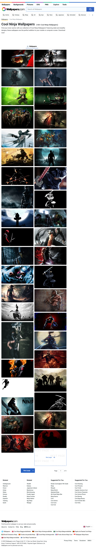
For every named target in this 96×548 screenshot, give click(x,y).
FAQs (17, 527)
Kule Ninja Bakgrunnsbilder (11, 537)
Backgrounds (18, 5)
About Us (4, 527)
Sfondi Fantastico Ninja (10, 534)
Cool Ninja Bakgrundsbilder (63, 531)
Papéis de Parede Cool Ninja (83, 531)
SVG (38, 5)
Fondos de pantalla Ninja (28, 534)
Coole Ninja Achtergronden (46, 534)
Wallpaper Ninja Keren (82, 534)
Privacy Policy (68, 540)
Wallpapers (6, 5)
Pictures (30, 5)
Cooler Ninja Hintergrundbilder (43, 531)
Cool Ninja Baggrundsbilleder (22, 531)
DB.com (27, 527)
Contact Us (11, 527)
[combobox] (56, 9)
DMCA (89, 540)
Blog (21, 527)
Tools (64, 5)
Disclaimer (83, 540)
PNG (46, 5)
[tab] (32, 46)
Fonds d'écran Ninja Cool (65, 534)
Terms (76, 540)
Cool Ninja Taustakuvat (29, 537)
